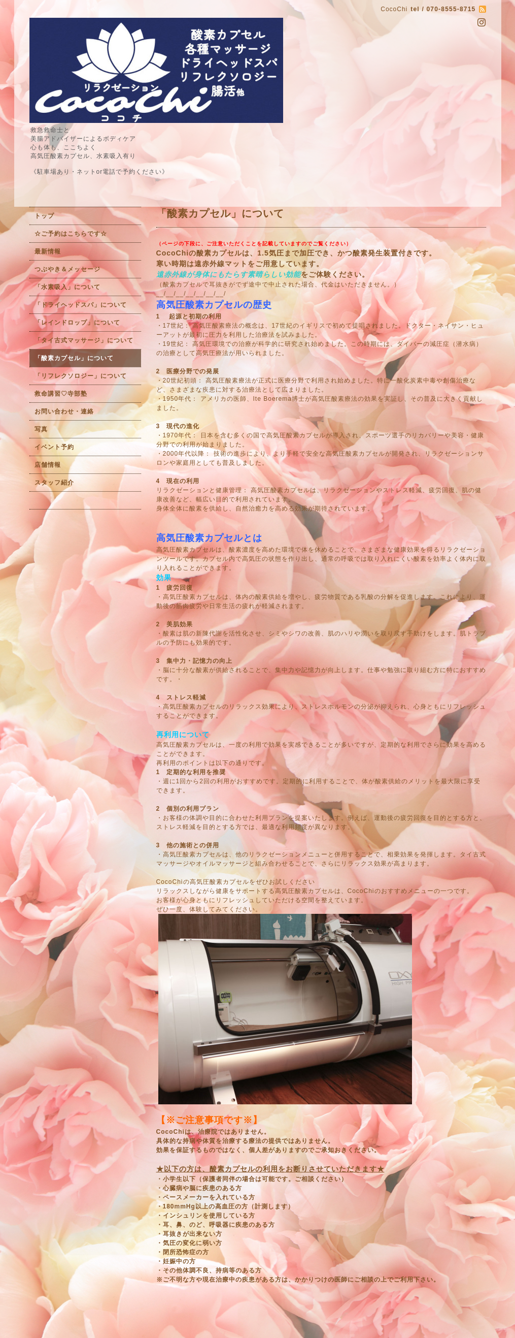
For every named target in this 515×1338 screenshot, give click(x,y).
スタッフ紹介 (54, 482)
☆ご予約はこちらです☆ (71, 233)
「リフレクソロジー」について (81, 375)
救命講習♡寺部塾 (61, 393)
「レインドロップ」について (77, 322)
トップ (44, 215)
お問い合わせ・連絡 (64, 411)
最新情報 (48, 251)
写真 (41, 429)
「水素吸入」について (67, 287)
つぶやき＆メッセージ (67, 269)
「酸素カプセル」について (74, 358)
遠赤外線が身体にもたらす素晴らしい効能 (228, 274)
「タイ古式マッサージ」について (84, 340)
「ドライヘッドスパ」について (81, 304)
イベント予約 (54, 447)
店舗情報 (48, 464)
